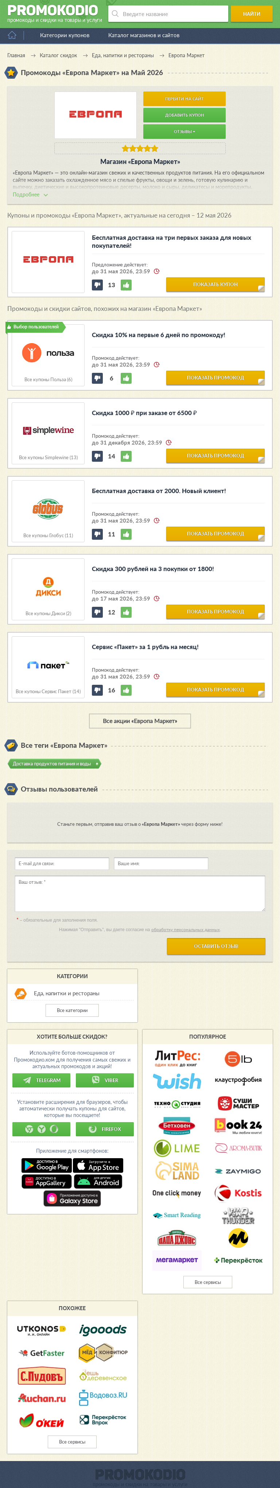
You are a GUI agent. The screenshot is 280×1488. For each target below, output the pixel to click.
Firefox (104, 1129)
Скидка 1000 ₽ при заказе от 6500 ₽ (144, 413)
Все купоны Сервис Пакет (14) (48, 691)
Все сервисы (208, 1282)
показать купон (215, 284)
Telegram (42, 1080)
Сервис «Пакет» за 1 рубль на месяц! (145, 647)
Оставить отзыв (216, 946)
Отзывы (184, 131)
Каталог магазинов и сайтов (143, 35)
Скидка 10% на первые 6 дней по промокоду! (158, 335)
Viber (104, 1080)
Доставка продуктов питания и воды (52, 763)
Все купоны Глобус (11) (48, 535)
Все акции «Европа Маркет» (140, 720)
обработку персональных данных (185, 929)
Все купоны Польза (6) (48, 379)
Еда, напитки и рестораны (67, 993)
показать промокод (215, 377)
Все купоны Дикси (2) (48, 613)
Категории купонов (64, 35)
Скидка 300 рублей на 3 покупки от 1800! (153, 569)
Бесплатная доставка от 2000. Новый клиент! (159, 491)
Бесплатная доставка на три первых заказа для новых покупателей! (171, 241)
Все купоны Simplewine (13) (48, 457)
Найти (253, 14)
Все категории (72, 1010)
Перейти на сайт (184, 98)
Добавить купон (184, 115)
